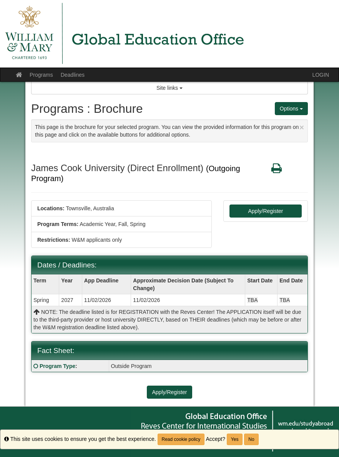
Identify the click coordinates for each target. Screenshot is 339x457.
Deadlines (73, 75)
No (251, 439)
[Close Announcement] (301, 127)
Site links (169, 88)
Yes (235, 439)
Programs (41, 75)
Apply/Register (265, 211)
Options (291, 109)
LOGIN (320, 75)
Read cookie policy (181, 439)
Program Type (57, 366)
